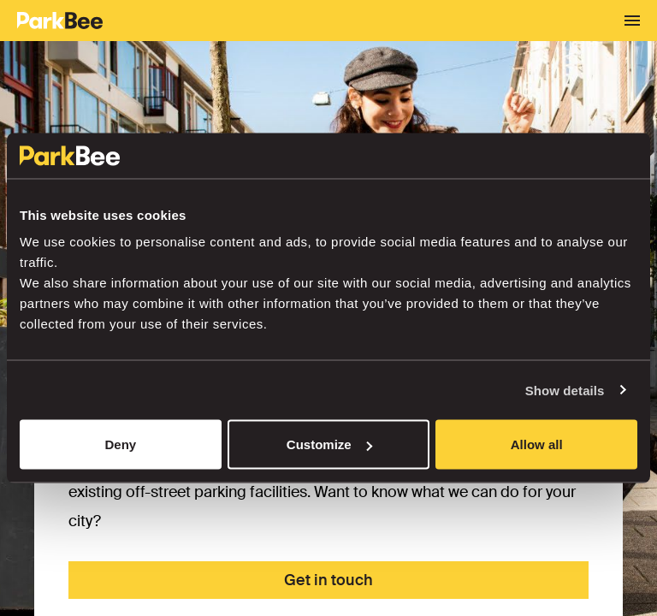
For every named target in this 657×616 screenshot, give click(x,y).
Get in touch (328, 580)
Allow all (537, 444)
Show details (565, 389)
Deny (120, 444)
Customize (329, 444)
